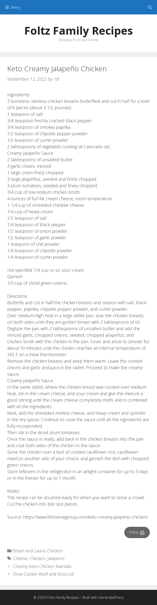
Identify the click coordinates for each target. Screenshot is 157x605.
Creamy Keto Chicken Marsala (42, 566)
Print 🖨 (137, 532)
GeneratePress (111, 597)
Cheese (20, 558)
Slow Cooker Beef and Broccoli (43, 574)
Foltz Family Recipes (78, 30)
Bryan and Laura (29, 551)
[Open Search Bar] (150, 7)
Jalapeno (55, 558)
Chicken (55, 551)
